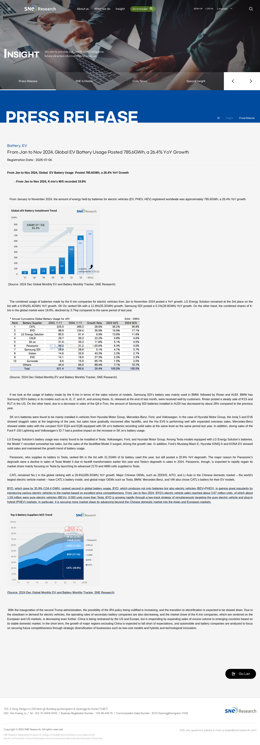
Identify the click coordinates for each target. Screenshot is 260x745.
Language (225, 9)
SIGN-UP (198, 9)
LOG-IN (209, 9)
